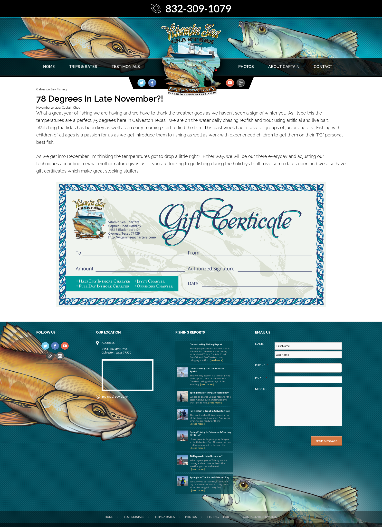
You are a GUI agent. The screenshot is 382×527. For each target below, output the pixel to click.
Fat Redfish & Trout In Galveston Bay (210, 410)
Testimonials (126, 66)
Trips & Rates (83, 66)
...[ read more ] (215, 360)
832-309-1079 (198, 8)
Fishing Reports (219, 517)
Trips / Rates (165, 517)
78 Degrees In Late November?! (206, 456)
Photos (246, 66)
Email (261, 378)
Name (261, 343)
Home (49, 66)
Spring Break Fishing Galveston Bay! (209, 392)
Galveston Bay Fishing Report (206, 344)
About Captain (283, 66)
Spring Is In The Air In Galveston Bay (209, 477)
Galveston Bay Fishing (51, 89)
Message (261, 389)
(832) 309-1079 (117, 396)
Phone (261, 365)
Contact (323, 66)
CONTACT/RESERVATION (260, 517)
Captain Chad (71, 107)
